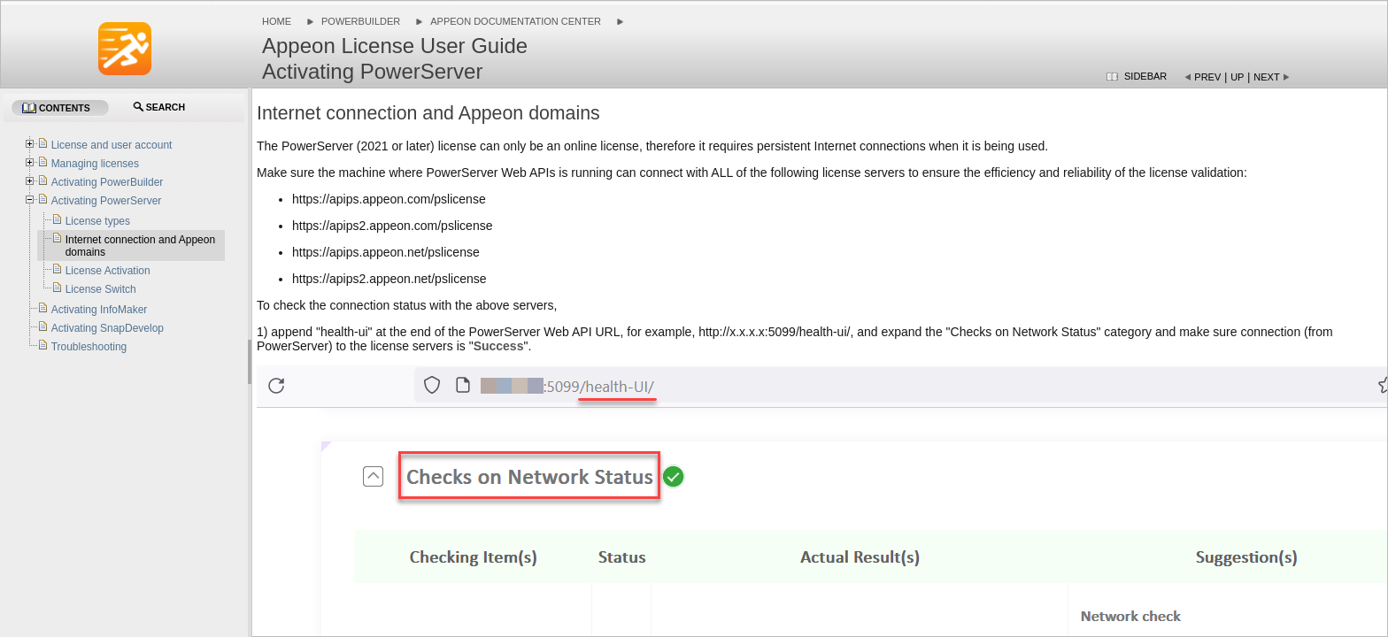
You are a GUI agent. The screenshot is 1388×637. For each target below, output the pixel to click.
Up (1237, 77)
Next (1266, 77)
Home (276, 21)
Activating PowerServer (106, 201)
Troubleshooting (89, 347)
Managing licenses (95, 163)
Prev (1207, 77)
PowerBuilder (360, 21)
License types (98, 221)
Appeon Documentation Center (515, 21)
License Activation (108, 271)
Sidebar (1145, 76)
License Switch (101, 289)
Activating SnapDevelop (107, 328)
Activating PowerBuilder (107, 182)
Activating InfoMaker (99, 309)
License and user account (112, 145)
